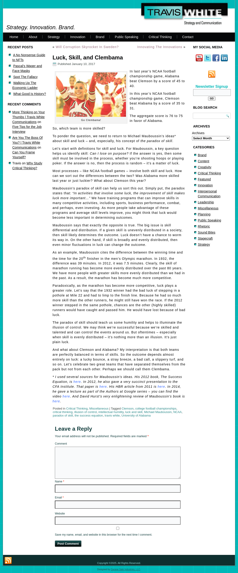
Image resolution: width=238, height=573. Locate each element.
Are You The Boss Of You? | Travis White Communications (27, 142)
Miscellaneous (98, 408)
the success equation (89, 415)
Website (60, 513)
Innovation (77, 37)
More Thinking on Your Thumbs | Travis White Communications (28, 117)
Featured (204, 179)
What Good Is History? (29, 94)
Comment (61, 443)
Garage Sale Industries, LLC (125, 569)
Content (203, 161)
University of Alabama (136, 415)
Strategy (54, 37)
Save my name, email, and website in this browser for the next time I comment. (103, 534)
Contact (187, 37)
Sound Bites (206, 232)
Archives (198, 133)
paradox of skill (63, 415)
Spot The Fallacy (25, 77)
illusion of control (85, 412)
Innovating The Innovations (159, 47)
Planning (204, 214)
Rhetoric (204, 226)
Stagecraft (205, 238)
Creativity (204, 167)
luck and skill (133, 412)
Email (59, 497)
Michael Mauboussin (158, 412)
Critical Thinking (160, 37)
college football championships (155, 408)
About (33, 37)
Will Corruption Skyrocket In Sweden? (87, 47)
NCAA (177, 412)
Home (14, 37)
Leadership (206, 202)
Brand (100, 37)
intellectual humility (111, 412)
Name (59, 481)
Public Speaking (126, 37)
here (77, 382)
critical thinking (63, 412)
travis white (112, 415)
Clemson (127, 408)
